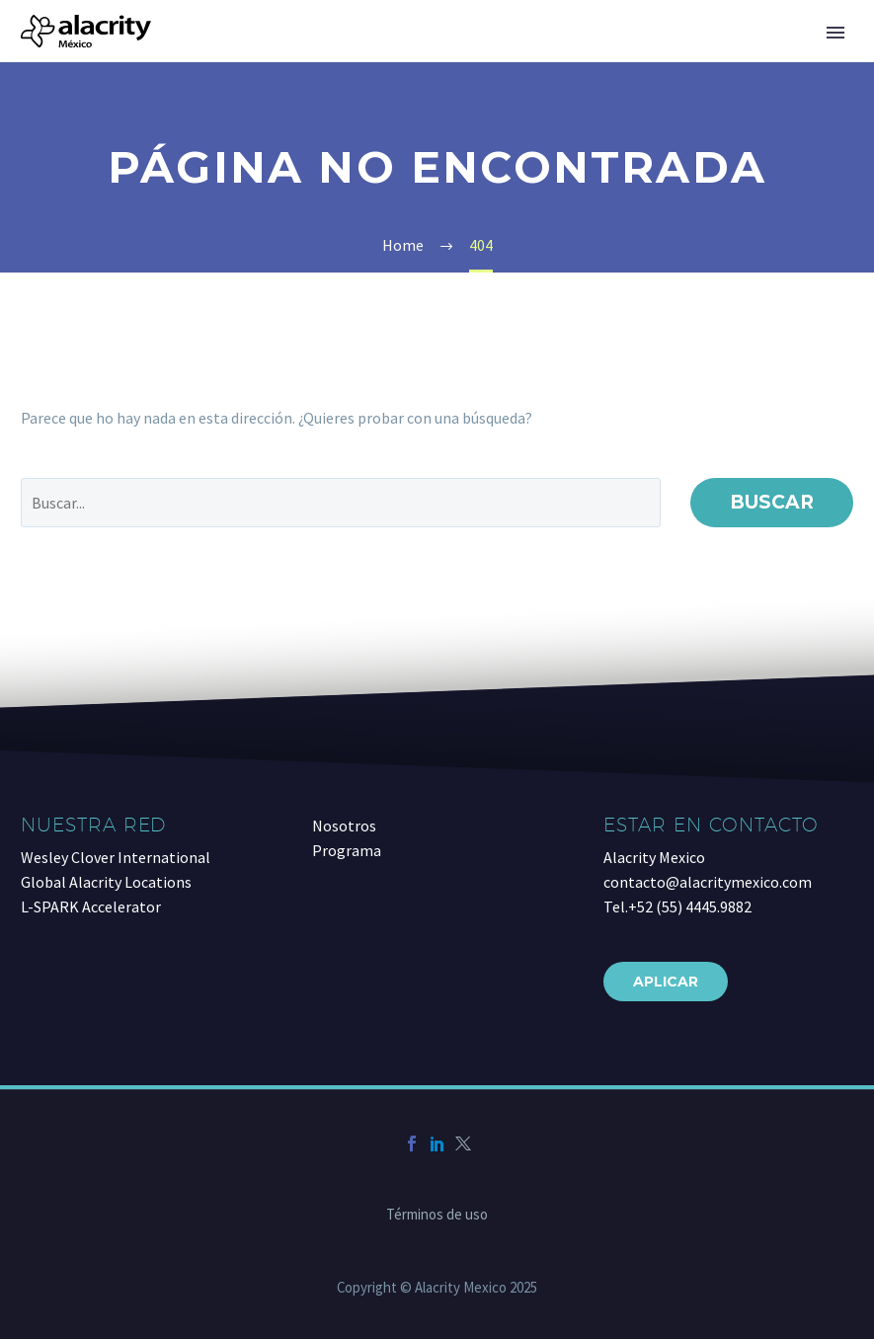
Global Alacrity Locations (106, 882)
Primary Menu (835, 33)
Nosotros (344, 825)
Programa (346, 850)
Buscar (772, 502)
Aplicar (665, 981)
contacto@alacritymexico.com (707, 882)
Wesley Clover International (115, 857)
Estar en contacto (711, 824)
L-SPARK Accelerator (91, 906)
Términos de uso (437, 1215)
